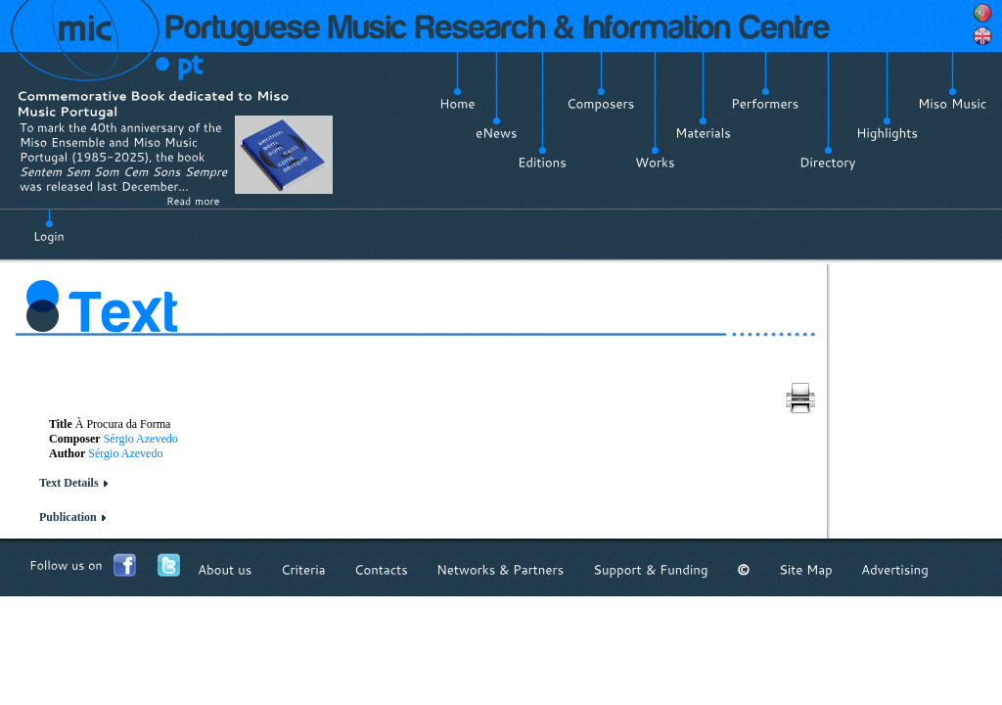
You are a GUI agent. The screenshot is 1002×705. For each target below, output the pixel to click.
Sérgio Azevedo (141, 439)
